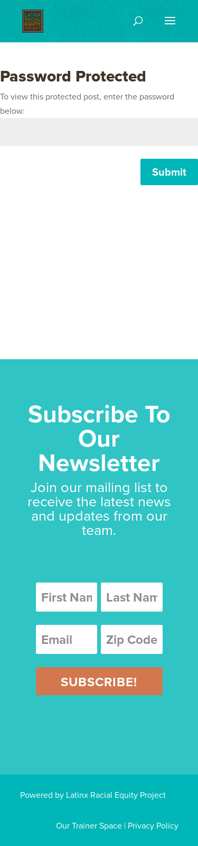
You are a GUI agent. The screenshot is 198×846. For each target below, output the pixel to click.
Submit (169, 171)
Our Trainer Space (89, 826)
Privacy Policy (153, 826)
